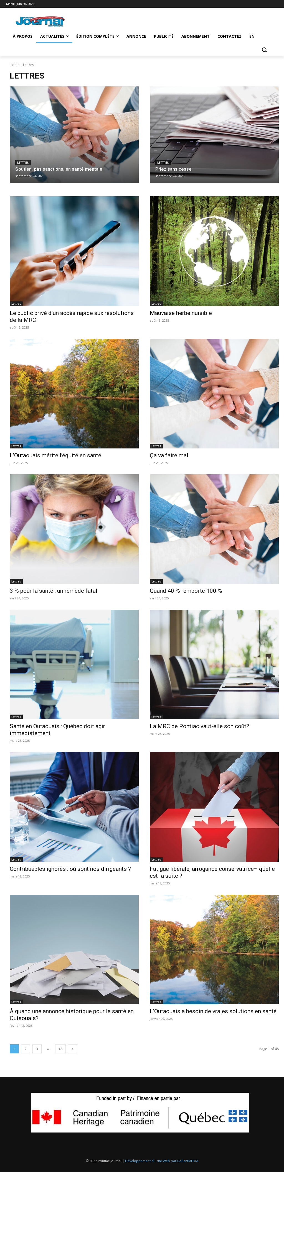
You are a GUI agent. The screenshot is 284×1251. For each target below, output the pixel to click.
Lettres (23, 162)
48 (60, 1048)
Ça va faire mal (169, 455)
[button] (264, 49)
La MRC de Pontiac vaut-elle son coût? (199, 726)
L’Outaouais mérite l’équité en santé (55, 455)
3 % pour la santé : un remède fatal (53, 590)
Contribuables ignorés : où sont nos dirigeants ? (70, 869)
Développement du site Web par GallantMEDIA (161, 1161)
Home (14, 64)
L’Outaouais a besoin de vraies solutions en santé (213, 1011)
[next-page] (72, 1048)
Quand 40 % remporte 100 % (186, 590)
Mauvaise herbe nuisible (181, 313)
